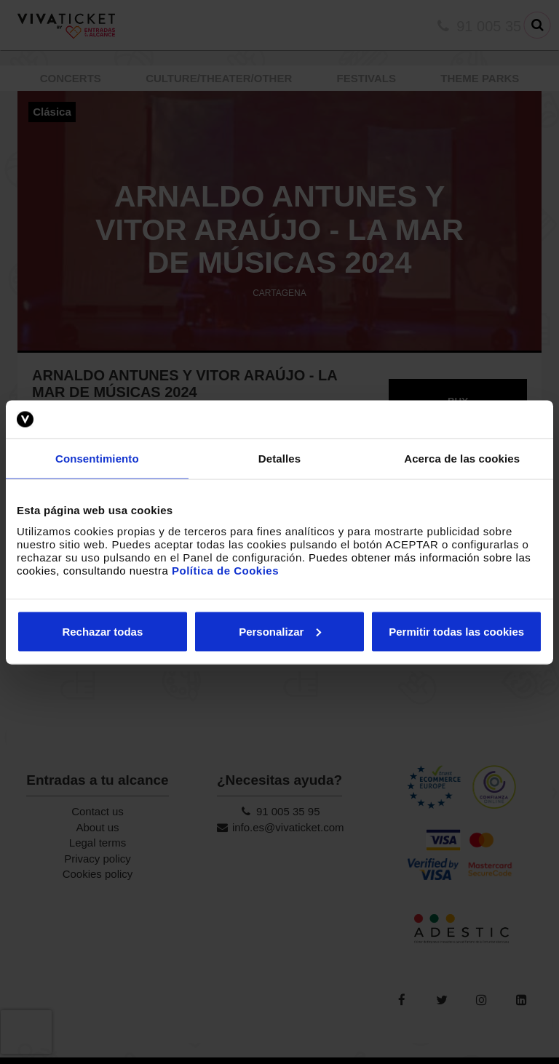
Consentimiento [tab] (97, 458)
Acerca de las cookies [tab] (462, 458)
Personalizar (280, 631)
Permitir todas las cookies (456, 631)
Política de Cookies (225, 570)
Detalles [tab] (279, 458)
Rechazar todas (102, 631)
